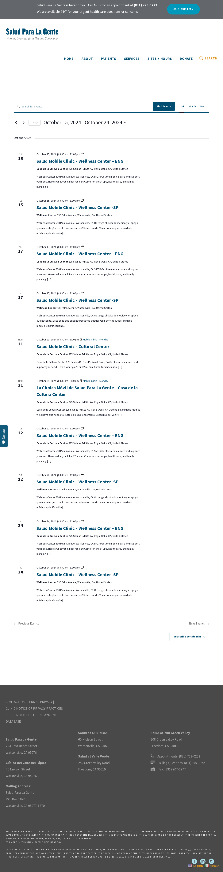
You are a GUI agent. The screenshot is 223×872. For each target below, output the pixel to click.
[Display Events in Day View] (202, 106)
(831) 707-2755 (194, 763)
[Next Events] (23, 122)
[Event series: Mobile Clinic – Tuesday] (82, 154)
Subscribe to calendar (187, 636)
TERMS (32, 702)
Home (69, 58)
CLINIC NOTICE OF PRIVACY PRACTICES (34, 708)
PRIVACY (46, 702)
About (87, 58)
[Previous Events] (16, 122)
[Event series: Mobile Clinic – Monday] (94, 339)
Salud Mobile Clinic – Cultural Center (73, 346)
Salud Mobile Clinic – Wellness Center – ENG (80, 161)
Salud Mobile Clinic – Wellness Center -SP (77, 207)
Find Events (164, 106)
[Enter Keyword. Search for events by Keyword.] (83, 107)
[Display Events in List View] (181, 106)
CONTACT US (15, 702)
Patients (108, 58)
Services (132, 58)
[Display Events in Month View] (192, 106)
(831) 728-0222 (189, 756)
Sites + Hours (160, 58)
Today (35, 122)
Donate (186, 58)
